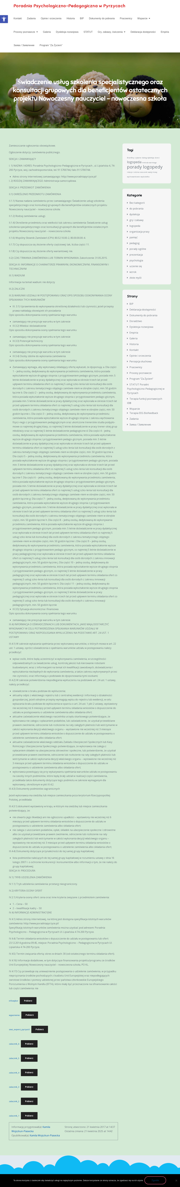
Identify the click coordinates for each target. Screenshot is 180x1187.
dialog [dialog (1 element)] (144, 159)
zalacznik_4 (14, 1073)
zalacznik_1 (14, 1116)
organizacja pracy (139, 232)
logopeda (134, 227)
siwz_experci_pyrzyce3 (19, 1030)
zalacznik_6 (14, 1045)
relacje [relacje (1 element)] (130, 173)
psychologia (136, 261)
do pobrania (136, 209)
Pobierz (28, 1001)
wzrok (132, 273)
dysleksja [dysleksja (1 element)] (150, 159)
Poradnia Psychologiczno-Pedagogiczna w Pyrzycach (75, 6)
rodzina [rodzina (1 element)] (136, 173)
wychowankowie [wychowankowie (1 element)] (133, 178)
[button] (4, 19)
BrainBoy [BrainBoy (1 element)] (130, 159)
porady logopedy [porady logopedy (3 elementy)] (145, 168)
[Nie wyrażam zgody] (176, 1180)
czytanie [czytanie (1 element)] (138, 159)
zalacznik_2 (14, 1102)
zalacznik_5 (14, 1059)
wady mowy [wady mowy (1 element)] (152, 173)
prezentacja (136, 255)
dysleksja (134, 215)
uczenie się (135, 267)
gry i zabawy (136, 221)
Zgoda (156, 1180)
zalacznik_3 (14, 1088)
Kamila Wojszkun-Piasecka (45, 1136)
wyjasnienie (14, 1016)
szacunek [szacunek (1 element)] (143, 173)
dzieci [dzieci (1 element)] (157, 159)
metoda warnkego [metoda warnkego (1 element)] (149, 164)
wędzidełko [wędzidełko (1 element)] (145, 178)
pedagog (134, 244)
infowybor (13, 1001)
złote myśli (135, 278)
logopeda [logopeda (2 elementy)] (134, 163)
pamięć (133, 238)
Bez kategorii (137, 204)
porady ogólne (137, 250)
